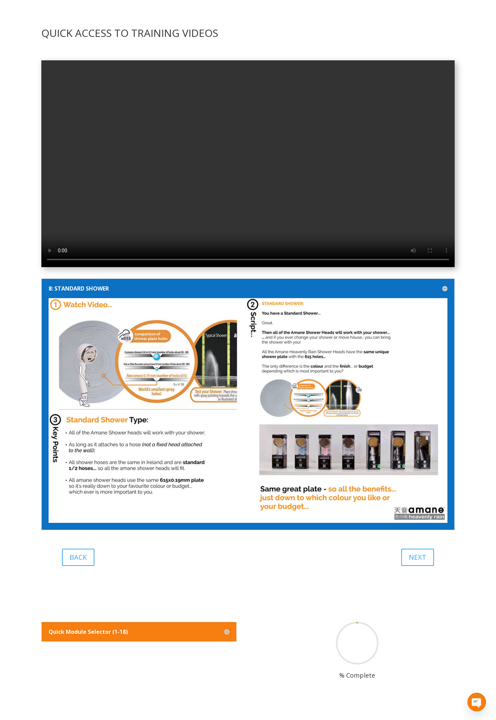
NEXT (417, 557)
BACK (78, 557)
